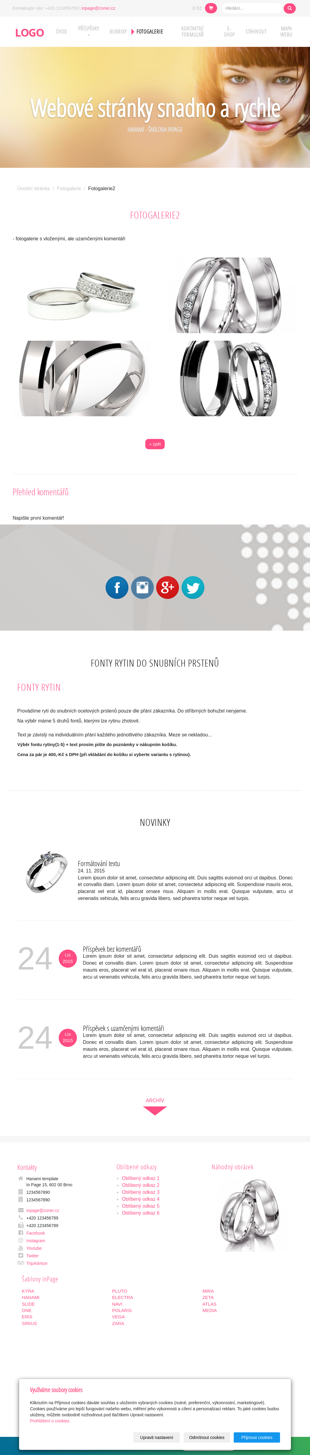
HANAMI (30, 1297)
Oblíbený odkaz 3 (141, 1192)
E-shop (229, 31)
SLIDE (28, 1304)
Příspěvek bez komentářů (112, 948)
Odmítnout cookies (207, 1437)
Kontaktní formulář (192, 31)
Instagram (35, 1240)
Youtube (34, 1248)
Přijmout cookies (256, 1437)
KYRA (28, 1291)
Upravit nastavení (156, 1437)
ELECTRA (122, 1297)
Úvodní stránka (33, 188)
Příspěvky (88, 30)
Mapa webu (286, 31)
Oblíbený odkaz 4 (141, 1199)
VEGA (118, 1316)
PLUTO (119, 1291)
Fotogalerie (150, 31)
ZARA (118, 1323)
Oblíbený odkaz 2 (141, 1185)
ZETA (208, 1297)
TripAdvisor (37, 1263)
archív (155, 1100)
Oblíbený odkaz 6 (141, 1213)
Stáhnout (256, 31)
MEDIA (210, 1310)
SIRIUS (29, 1323)
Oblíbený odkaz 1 (141, 1178)
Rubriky (118, 31)
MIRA (208, 1291)
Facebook (35, 1233)
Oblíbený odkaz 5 (141, 1206)
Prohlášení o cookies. (50, 1420)
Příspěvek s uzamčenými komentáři (123, 1028)
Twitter (32, 1255)
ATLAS (209, 1304)
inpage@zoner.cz (98, 8)
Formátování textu (99, 863)
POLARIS (122, 1310)
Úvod (61, 31)
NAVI (117, 1304)
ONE (27, 1310)
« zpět (155, 444)
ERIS (27, 1316)
